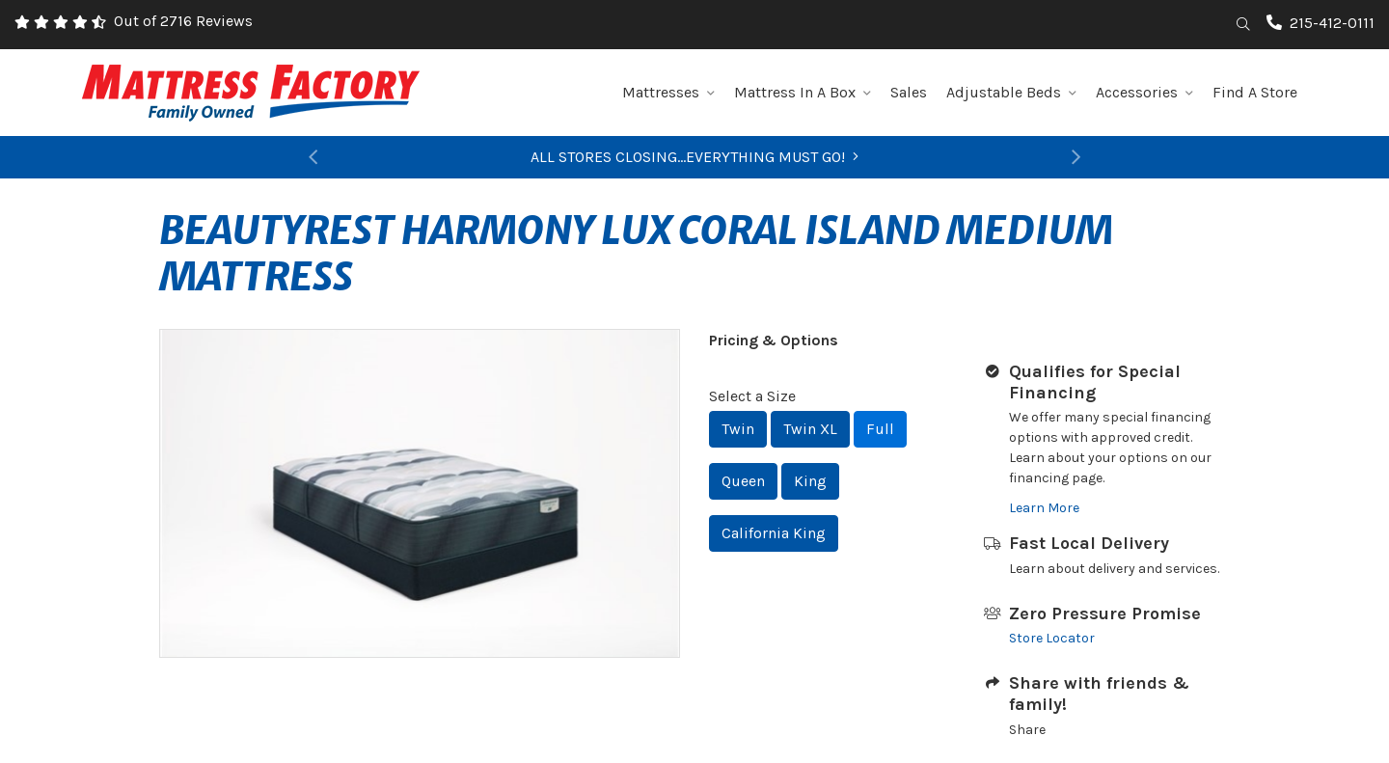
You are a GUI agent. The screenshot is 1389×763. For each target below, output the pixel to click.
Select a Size (752, 396)
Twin (738, 429)
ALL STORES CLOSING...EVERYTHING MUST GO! (694, 157)
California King (774, 533)
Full (880, 429)
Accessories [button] (1144, 92)
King (810, 481)
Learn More (1044, 508)
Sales (908, 92)
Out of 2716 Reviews (183, 21)
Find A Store (1254, 92)
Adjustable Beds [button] (1011, 92)
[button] (313, 157)
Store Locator (1052, 638)
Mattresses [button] (668, 92)
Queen (743, 481)
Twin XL (810, 429)
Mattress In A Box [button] (802, 92)
